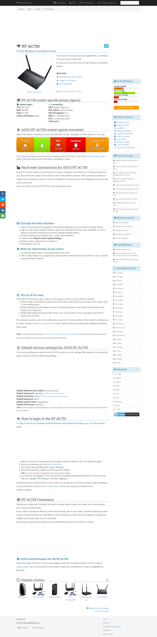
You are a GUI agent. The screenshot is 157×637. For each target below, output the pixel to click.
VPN (72, 3)
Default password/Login (69, 77)
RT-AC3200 (118, 308)
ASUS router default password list (54, 396)
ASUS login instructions (55, 394)
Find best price (126, 108)
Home (21, 9)
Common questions (124, 147)
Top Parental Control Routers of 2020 (125, 194)
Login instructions (66, 80)
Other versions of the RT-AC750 (69, 91)
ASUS (37, 9)
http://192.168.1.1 (54, 464)
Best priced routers (121, 222)
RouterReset (23, 3)
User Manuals (64, 84)
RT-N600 (117, 281)
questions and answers (43, 323)
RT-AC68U (118, 320)
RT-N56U (117, 359)
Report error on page (97, 609)
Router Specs (121, 122)
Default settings (122, 131)
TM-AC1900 (118, 324)
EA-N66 (117, 339)
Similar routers (122, 142)
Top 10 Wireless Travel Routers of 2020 (126, 168)
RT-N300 (117, 292)
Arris (116, 398)
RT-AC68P (118, 285)
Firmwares (120, 139)
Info (29, 9)
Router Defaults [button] (107, 3)
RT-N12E (117, 343)
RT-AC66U (118, 347)
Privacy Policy (108, 634)
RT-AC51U (118, 312)
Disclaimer (106, 630)
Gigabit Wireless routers (123, 226)
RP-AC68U (118, 296)
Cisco (116, 394)
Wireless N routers (121, 230)
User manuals (122, 136)
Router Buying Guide (95, 156)
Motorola (117, 401)
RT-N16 (117, 363)
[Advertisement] (62, 29)
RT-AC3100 (118, 300)
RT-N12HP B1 (119, 335)
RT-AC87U (118, 316)
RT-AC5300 (118, 288)
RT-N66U (117, 355)
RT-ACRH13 (118, 273)
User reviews (121, 145)
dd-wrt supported (120, 238)
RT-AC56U (118, 332)
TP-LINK (117, 374)
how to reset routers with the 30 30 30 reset (60, 334)
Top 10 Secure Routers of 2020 (125, 199)
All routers (59, 3)
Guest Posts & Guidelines (112, 627)
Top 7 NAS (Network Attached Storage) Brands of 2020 (125, 174)
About (105, 619)
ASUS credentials (50, 486)
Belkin (116, 390)
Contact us (107, 623)
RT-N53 (117, 351)
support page (22, 567)
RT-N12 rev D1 (119, 328)
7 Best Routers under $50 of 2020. (126, 185)
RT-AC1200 (118, 304)
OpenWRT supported (122, 234)
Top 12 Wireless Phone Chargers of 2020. (125, 261)
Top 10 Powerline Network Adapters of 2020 (123, 180)
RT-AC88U (118, 277)
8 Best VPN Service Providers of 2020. (125, 162)
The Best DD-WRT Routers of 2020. (124, 204)
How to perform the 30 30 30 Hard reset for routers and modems (125, 254)
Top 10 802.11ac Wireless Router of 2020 (125, 210)
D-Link (116, 409)
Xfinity (116, 405)
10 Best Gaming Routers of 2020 (125, 189)
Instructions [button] (87, 3)
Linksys (117, 382)
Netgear (117, 378)
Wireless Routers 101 (121, 249)
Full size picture (35, 92)
